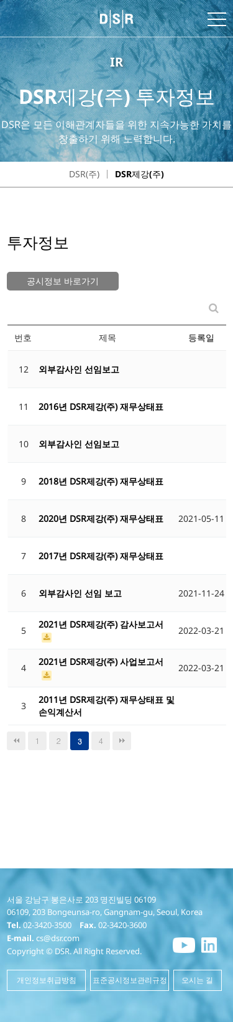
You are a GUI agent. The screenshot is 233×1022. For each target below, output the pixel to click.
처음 (16, 741)
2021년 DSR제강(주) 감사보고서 (101, 624)
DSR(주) (84, 174)
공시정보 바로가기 (63, 281)
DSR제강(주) (139, 174)
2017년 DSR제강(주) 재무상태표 (101, 556)
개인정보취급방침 (46, 980)
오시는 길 (197, 980)
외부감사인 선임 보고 (80, 593)
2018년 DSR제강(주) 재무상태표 (101, 481)
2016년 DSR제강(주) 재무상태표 (101, 406)
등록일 (201, 337)
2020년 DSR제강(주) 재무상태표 (101, 518)
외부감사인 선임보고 (79, 369)
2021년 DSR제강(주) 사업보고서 (101, 661)
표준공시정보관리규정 (130, 980)
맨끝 (121, 741)
